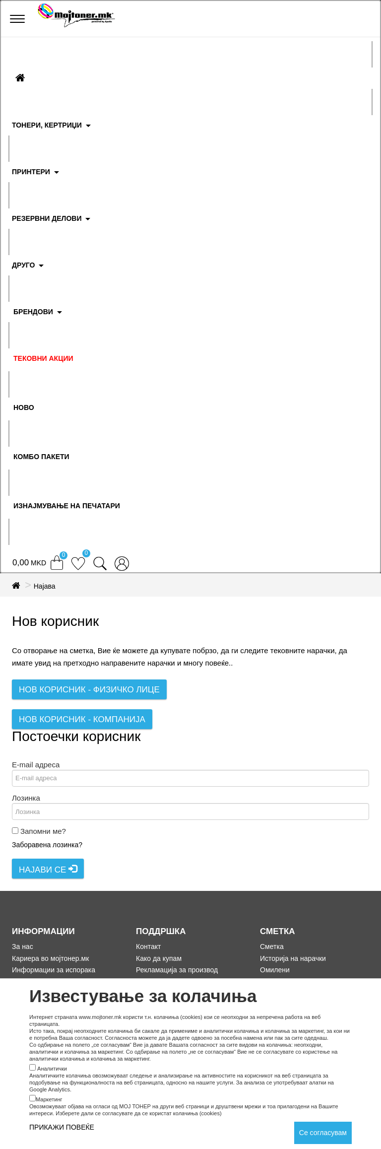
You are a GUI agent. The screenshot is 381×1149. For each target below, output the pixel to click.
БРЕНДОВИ (33, 312)
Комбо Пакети (41, 457)
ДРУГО (23, 265)
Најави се (48, 870)
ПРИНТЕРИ (31, 172)
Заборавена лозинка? (47, 845)
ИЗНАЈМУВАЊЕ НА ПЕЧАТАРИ (66, 506)
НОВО (23, 407)
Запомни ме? (43, 831)
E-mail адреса (36, 764)
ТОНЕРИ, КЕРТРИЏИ (47, 125)
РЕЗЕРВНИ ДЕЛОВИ (47, 218)
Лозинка (26, 798)
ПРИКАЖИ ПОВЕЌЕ (61, 1127)
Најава (45, 586)
